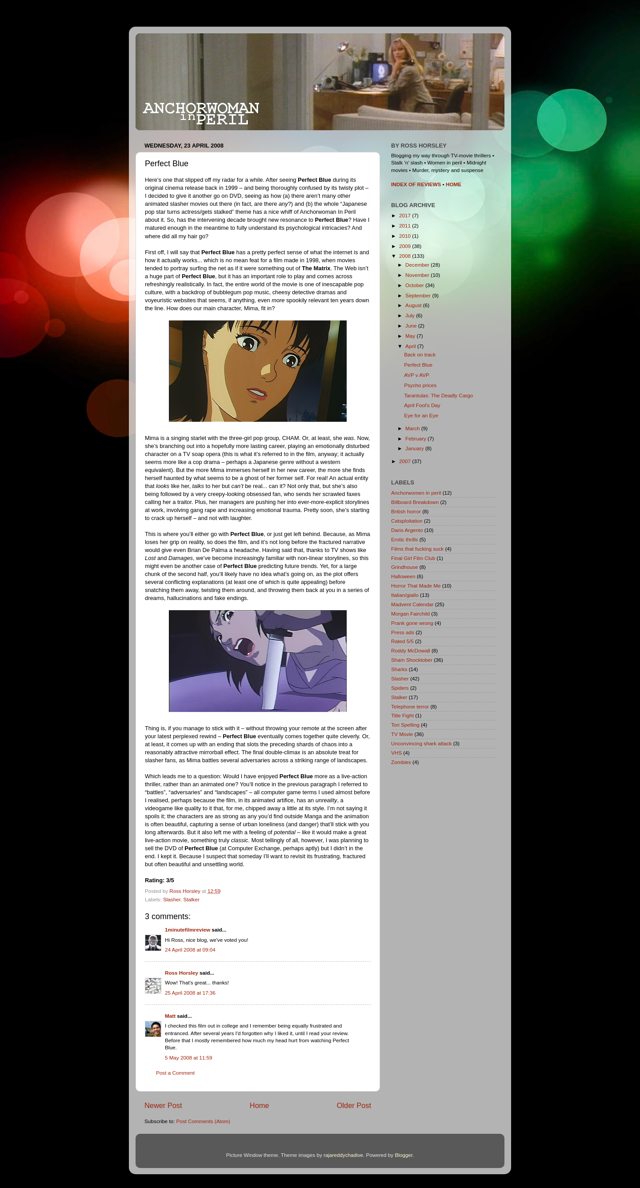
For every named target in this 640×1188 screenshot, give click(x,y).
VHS (396, 753)
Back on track (420, 354)
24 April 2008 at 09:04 (190, 949)
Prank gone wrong (412, 623)
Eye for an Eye (421, 415)
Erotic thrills (404, 539)
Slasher (171, 899)
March (413, 428)
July (410, 315)
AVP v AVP (416, 375)
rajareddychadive (343, 1155)
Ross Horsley (181, 973)
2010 (405, 236)
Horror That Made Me (416, 585)
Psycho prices (420, 385)
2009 (405, 246)
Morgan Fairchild (410, 613)
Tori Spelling (405, 725)
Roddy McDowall (410, 650)
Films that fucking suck (417, 549)
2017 (405, 215)
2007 (405, 461)
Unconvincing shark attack (421, 743)
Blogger (403, 1155)
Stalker (191, 899)
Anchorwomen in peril (416, 493)
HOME (453, 184)
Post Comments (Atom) (203, 1121)
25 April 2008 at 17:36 (190, 993)
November (418, 275)
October (415, 285)
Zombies (401, 762)
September (418, 295)
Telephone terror (410, 706)
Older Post (354, 1105)
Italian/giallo (405, 595)
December (418, 265)
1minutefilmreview (187, 929)
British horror (406, 511)
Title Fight (402, 715)
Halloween (403, 576)
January (415, 448)
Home (259, 1105)
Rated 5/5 (402, 641)
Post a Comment (175, 1073)
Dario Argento (407, 530)
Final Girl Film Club (413, 558)
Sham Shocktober (411, 660)
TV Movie (402, 734)
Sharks (399, 669)
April (411, 346)
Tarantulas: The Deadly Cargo (438, 395)
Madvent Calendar (412, 604)
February (416, 438)
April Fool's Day (422, 405)
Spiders (400, 688)
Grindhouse (404, 567)
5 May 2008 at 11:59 (188, 1057)
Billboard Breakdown (415, 502)
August (414, 305)
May (410, 336)
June (411, 325)
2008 (405, 256)
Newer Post (163, 1105)
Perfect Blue (418, 365)
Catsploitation (407, 521)
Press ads (402, 632)
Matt (170, 1016)
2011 (405, 225)
